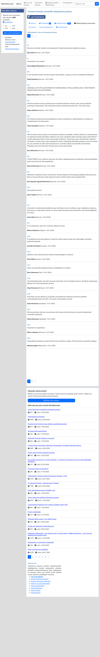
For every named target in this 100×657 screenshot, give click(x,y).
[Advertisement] (62, 54)
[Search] (84, 4)
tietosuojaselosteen (12, 106)
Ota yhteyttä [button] (67, 3)
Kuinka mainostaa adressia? (40, 634)
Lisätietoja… (8, 79)
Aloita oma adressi (51, 454)
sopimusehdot (10, 99)
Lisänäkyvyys (61, 27)
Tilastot (32, 27)
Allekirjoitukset (62, 23)
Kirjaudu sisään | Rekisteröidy (52, 4)
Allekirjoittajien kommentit (84, 23)
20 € (6, 85)
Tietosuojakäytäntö (46, 27)
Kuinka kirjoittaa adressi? (39, 632)
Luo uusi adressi (28, 4)
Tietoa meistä (35, 644)
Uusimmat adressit (38, 4)
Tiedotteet (45, 23)
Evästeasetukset (36, 641)
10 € (13, 83)
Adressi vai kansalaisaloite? (40, 637)
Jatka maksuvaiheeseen (12, 90)
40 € (13, 85)
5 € (6, 83)
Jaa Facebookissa (35, 17)
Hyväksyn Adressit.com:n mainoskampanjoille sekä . (12, 100)
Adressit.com (7, 3)
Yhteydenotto (35, 646)
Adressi (32, 23)
